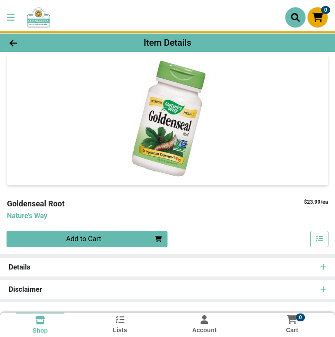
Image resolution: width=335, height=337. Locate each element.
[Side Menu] (11, 17)
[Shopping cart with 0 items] (317, 17)
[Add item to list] (319, 239)
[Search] (295, 17)
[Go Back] (47, 42)
